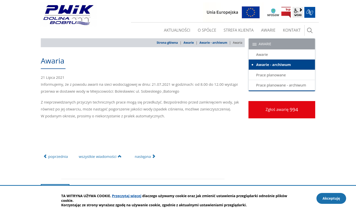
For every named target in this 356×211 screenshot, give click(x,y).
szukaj (309, 30)
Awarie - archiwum (213, 43)
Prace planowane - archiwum (281, 85)
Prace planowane (271, 74)
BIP (286, 12)
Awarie (188, 43)
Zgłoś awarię (282, 109)
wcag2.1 (297, 12)
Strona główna (167, 43)
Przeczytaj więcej (126, 195)
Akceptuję (331, 198)
